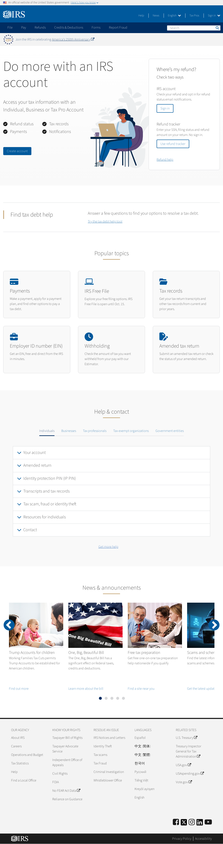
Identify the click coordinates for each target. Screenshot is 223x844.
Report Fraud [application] (118, 27)
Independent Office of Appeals (67, 762)
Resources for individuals (44, 517)
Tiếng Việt (141, 780)
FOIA (55, 782)
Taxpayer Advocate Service (65, 749)
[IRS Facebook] (176, 822)
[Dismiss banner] (217, 39)
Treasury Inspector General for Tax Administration (188, 751)
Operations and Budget (27, 754)
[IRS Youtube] (208, 822)
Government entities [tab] (170, 431)
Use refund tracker (172, 143)
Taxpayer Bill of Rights (67, 737)
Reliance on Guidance (67, 799)
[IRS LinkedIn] (200, 823)
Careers (16, 746)
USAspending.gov (190, 773)
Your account (34, 453)
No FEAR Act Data (66, 790)
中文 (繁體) (143, 754)
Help (141, 15)
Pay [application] (23, 27)
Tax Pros (194, 15)
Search (217, 28)
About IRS (18, 737)
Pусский (140, 772)
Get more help (108, 546)
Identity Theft (103, 746)
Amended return (37, 465)
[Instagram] (192, 822)
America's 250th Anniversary (73, 39)
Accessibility (203, 839)
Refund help (165, 159)
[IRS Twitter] (184, 823)
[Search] (193, 28)
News (156, 15)
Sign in (214, 15)
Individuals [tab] (46, 431)
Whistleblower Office (108, 780)
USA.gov (183, 765)
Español (140, 737)
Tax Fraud (100, 763)
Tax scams (100, 754)
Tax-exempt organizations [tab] (131, 431)
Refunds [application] (40, 27)
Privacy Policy (181, 839)
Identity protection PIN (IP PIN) (49, 478)
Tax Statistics (20, 763)
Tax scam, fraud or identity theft (49, 504)
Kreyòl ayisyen (144, 789)
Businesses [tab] (68, 431)
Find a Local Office (23, 780)
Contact (30, 530)
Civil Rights (59, 773)
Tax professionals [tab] (94, 431)
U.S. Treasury (186, 737)
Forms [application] (96, 27)
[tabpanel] (111, 491)
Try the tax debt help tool (105, 221)
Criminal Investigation (109, 772)
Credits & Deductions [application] (68, 27)
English (174, 15)
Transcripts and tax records (46, 491)
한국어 (140, 763)
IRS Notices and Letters (109, 737)
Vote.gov (184, 782)
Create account (17, 151)
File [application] (10, 27)
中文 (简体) (143, 746)
